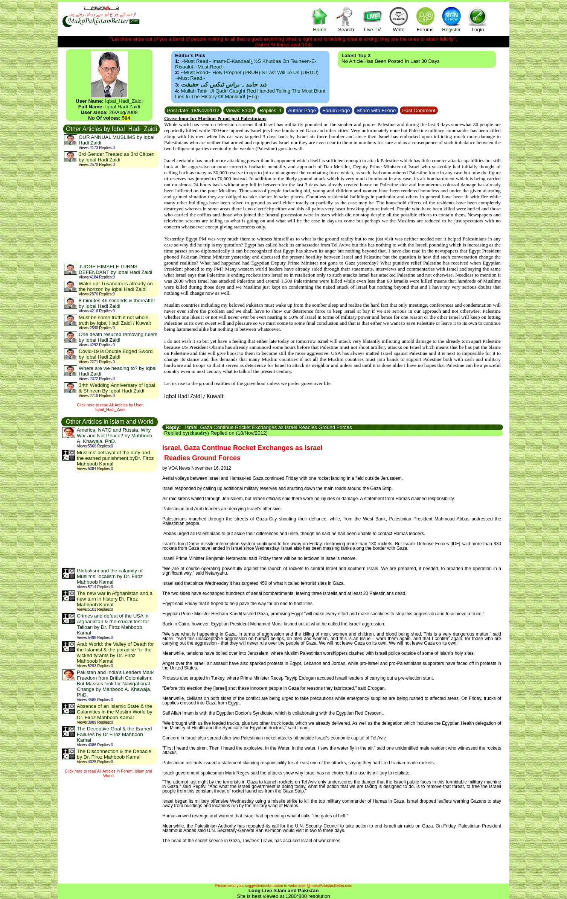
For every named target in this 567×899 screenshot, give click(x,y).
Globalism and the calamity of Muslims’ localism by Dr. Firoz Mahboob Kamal (110, 576)
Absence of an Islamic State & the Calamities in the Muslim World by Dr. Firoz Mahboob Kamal (114, 711)
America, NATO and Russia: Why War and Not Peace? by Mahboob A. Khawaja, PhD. (114, 435)
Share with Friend (376, 110)
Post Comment (419, 110)
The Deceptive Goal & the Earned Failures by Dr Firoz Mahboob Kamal (114, 734)
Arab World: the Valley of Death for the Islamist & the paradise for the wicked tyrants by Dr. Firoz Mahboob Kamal (115, 652)
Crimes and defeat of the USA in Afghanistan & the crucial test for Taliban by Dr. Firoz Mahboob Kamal (113, 624)
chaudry (198, 433)
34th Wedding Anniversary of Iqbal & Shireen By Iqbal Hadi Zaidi (117, 388)
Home (319, 19)
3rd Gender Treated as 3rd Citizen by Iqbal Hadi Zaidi (117, 157)
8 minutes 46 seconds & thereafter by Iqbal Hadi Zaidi (117, 303)
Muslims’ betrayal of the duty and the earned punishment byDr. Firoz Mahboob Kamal (115, 458)
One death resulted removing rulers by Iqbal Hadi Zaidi (118, 337)
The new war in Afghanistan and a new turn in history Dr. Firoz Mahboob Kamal (114, 598)
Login (477, 19)
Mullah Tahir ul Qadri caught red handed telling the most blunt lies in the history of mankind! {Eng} (250, 93)
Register (451, 19)
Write (398, 19)
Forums (425, 19)
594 (126, 118)
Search (346, 19)
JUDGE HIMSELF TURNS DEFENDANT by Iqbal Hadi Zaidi (115, 269)
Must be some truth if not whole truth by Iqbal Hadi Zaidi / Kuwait (115, 320)
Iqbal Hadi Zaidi (122, 107)
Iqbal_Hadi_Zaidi (124, 101)
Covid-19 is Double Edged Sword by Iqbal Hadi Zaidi (115, 354)
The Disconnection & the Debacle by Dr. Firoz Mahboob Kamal (114, 754)
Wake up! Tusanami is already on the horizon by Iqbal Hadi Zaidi (116, 286)
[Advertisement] (111, 215)
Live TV (372, 19)
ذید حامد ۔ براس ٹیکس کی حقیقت (224, 84)
